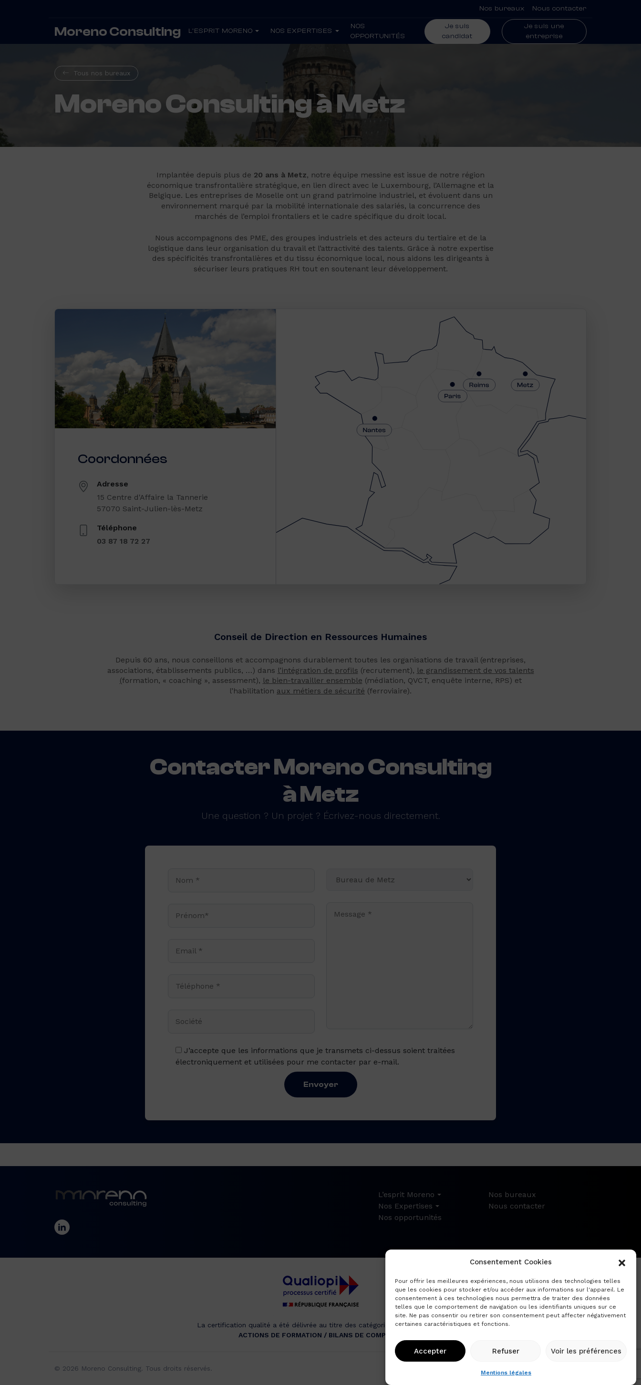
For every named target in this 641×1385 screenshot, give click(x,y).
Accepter (430, 1351)
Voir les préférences (586, 1351)
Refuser (505, 1351)
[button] (622, 1262)
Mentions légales (506, 1372)
